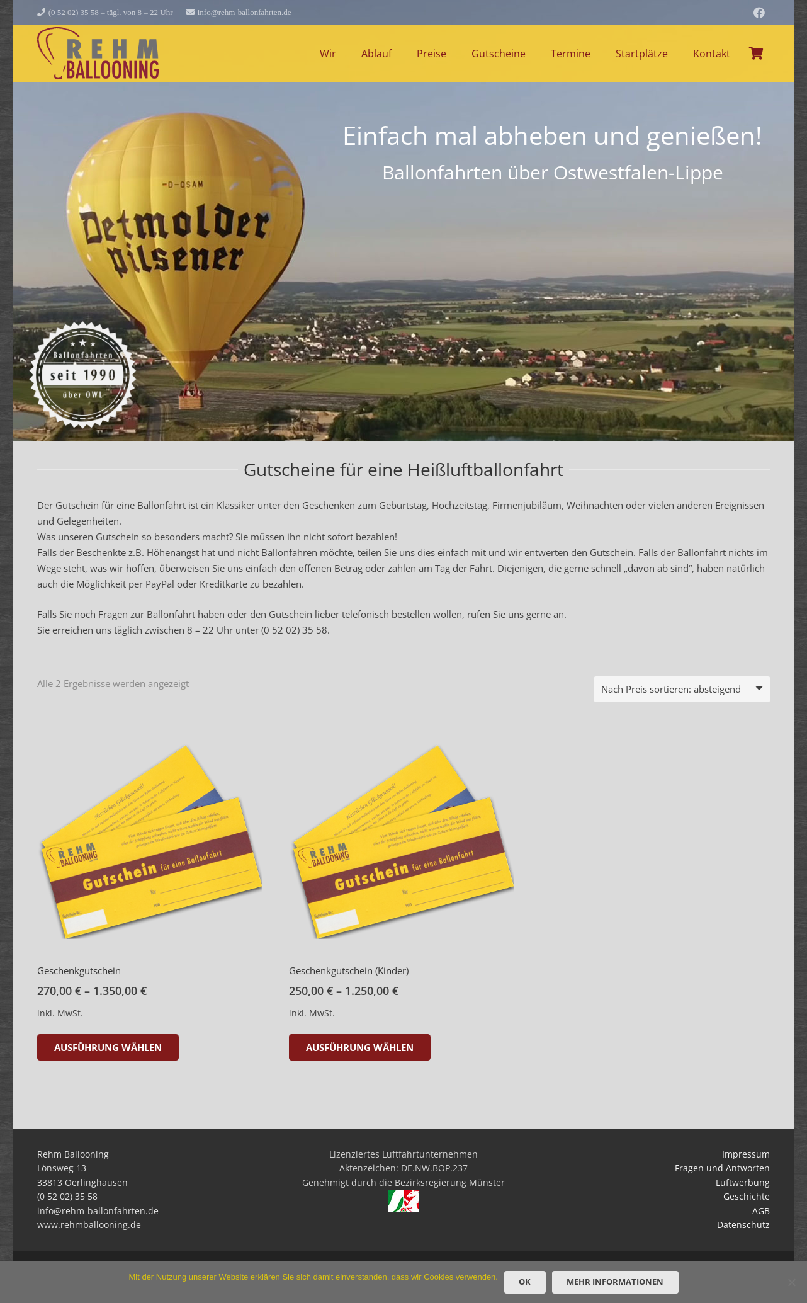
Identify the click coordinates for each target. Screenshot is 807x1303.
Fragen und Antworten (722, 1168)
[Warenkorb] (756, 53)
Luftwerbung (743, 1182)
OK (525, 1281)
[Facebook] (759, 12)
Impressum (746, 1154)
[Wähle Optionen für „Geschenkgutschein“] (108, 1047)
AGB (761, 1211)
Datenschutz (743, 1225)
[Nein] (791, 1282)
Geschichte (746, 1196)
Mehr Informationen (615, 1281)
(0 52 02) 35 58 (294, 629)
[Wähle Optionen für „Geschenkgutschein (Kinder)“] (360, 1047)
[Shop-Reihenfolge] (682, 689)
